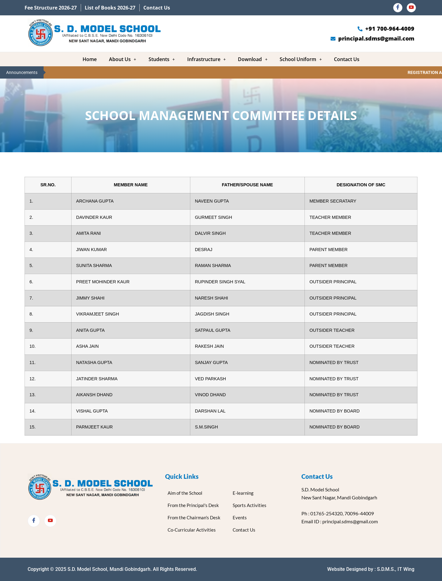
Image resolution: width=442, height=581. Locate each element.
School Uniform (301, 59)
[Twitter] (50, 521)
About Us (122, 59)
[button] (122, 59)
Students (162, 59)
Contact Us (346, 59)
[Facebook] (397, 7)
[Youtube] (411, 7)
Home (90, 59)
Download (252, 59)
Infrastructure (206, 59)
